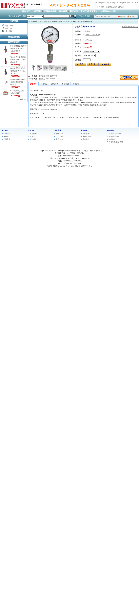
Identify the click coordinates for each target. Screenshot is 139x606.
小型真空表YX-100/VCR (48, 76)
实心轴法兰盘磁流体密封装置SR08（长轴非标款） (18, 59)
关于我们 (5, 130)
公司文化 (6, 139)
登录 (104, 3)
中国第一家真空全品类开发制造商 (111, 7)
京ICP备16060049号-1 (83, 166)
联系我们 (6, 136)
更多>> (23, 100)
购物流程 (112, 139)
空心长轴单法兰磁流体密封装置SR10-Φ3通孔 (18, 82)
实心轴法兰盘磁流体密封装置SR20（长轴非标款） (18, 70)
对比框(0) (8, 31)
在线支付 (33, 136)
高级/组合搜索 (84, 16)
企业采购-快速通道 (108, 11)
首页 (41, 21)
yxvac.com (53, 151)
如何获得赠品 (114, 136)
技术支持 (85, 139)
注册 (6, 26)
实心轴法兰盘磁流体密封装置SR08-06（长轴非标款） (18, 48)
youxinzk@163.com (66, 166)
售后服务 (84, 130)
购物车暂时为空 (104, 16)
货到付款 (33, 139)
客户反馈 (118, 3)
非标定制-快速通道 (89, 11)
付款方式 (31, 130)
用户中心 (132, 16)
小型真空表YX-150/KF (47, 79)
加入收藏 (134, 3)
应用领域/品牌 (50, 11)
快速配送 (59, 134)
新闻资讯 (74, 11)
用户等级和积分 (115, 134)
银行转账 (33, 134)
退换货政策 (86, 136)
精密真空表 (58, 21)
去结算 (122, 16)
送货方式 (57, 130)
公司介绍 (6, 134)
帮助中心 (110, 3)
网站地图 (126, 3)
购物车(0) (8, 28)
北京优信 (69, 21)
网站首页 (26, 11)
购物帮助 (63, 11)
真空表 (48, 21)
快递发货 (59, 139)
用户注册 (97, 3)
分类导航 (37, 11)
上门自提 (59, 136)
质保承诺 (85, 134)
